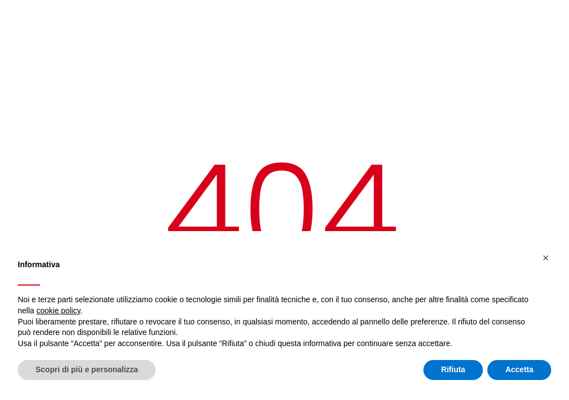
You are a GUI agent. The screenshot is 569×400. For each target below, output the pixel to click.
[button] (546, 258)
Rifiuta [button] (453, 369)
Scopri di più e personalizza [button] (87, 369)
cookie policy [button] (58, 310)
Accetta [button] (519, 369)
